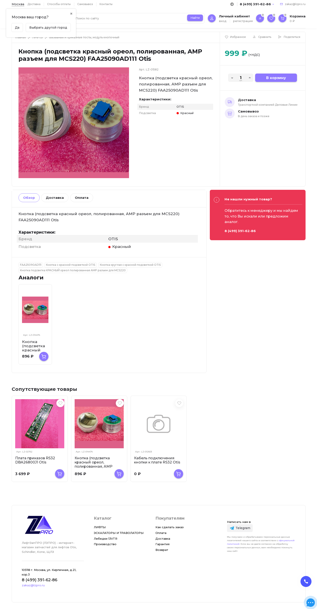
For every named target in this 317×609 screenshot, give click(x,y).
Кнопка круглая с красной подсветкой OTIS (130, 264)
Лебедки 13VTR (105, 538)
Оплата (81, 198)
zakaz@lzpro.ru (295, 4)
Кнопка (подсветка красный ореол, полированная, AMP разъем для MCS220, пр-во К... (97, 466)
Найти (195, 17)
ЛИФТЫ (37, 37)
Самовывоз (85, 4)
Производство (105, 544)
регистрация (243, 21)
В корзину (276, 78)
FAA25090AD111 (30, 264)
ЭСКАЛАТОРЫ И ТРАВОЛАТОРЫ (119, 533)
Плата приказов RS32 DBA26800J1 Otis (35, 460)
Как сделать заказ (169, 527)
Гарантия (162, 544)
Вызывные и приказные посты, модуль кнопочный (84, 37)
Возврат (161, 550)
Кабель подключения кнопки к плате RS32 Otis (157, 460)
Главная (20, 37)
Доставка (34, 4)
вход (223, 21)
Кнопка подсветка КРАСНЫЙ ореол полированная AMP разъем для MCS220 (73, 270)
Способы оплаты (59, 4)
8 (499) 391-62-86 (255, 4)
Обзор (29, 198)
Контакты (106, 4)
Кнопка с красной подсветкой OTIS (70, 264)
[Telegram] (240, 528)
